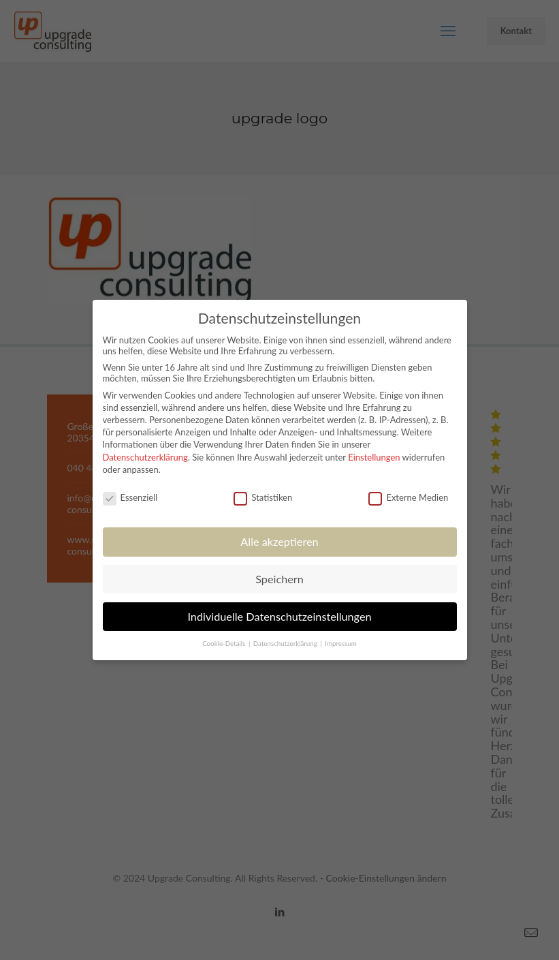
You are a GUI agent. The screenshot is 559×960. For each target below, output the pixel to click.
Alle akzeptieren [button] (279, 541)
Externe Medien (408, 497)
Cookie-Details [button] (224, 643)
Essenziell (130, 497)
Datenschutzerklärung (145, 457)
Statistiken (263, 497)
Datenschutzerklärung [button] (286, 643)
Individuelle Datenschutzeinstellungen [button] (279, 616)
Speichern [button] (279, 578)
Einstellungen (374, 457)
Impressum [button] (341, 643)
